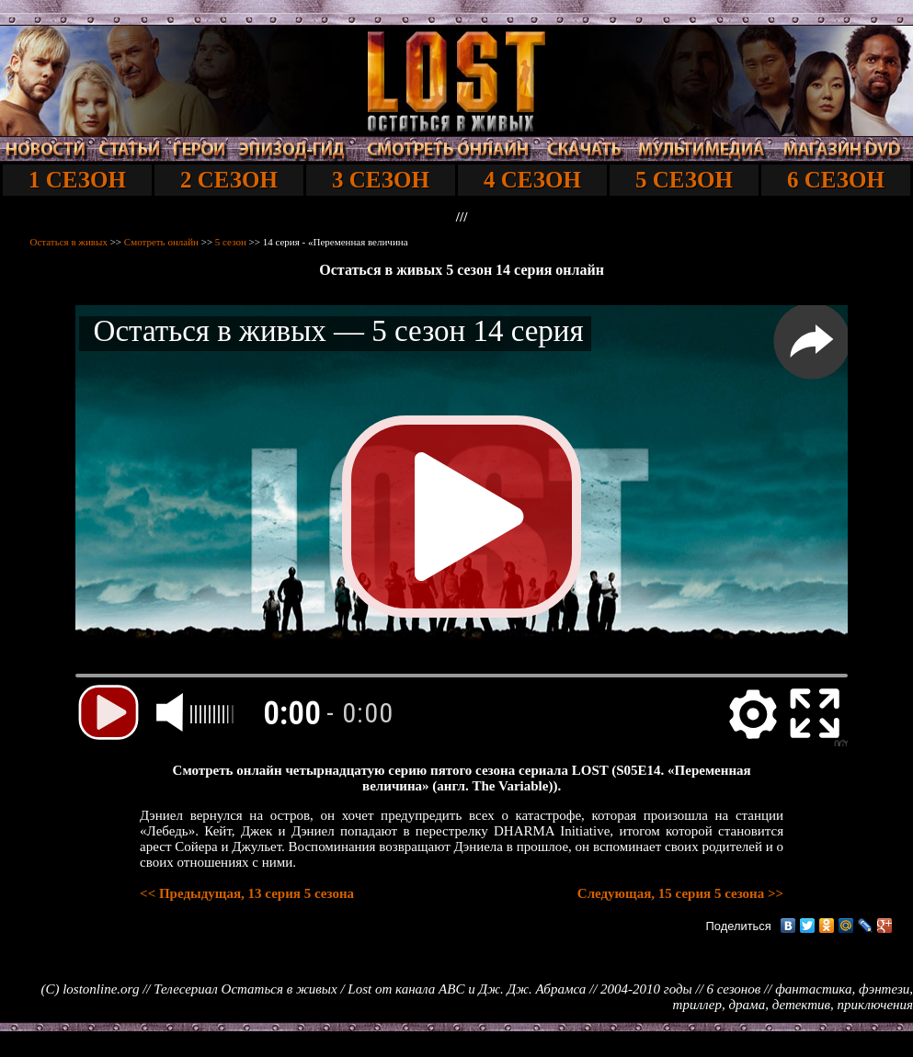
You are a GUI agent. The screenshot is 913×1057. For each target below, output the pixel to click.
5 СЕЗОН (684, 179)
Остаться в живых (69, 241)
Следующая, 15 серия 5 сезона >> (680, 893)
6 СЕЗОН (835, 179)
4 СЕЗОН (532, 179)
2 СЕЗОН (229, 179)
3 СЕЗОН (380, 179)
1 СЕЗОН (77, 179)
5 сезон (230, 241)
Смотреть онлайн (161, 241)
